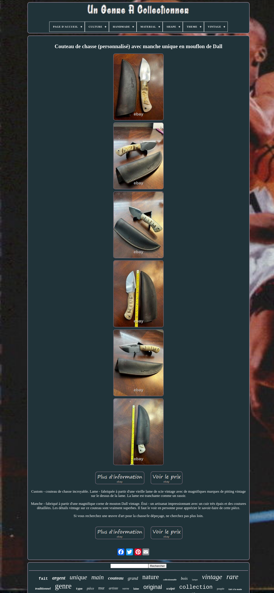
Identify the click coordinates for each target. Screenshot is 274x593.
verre (125, 588)
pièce (90, 588)
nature (150, 577)
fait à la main (235, 589)
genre (63, 586)
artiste (113, 588)
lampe (195, 579)
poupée (220, 588)
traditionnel (43, 588)
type (79, 588)
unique (78, 577)
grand (133, 578)
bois (184, 578)
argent (58, 578)
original (152, 587)
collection (196, 587)
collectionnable (170, 579)
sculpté (170, 588)
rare (232, 577)
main (97, 577)
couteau (116, 578)
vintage (212, 577)
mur (101, 588)
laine (136, 588)
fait (43, 579)
